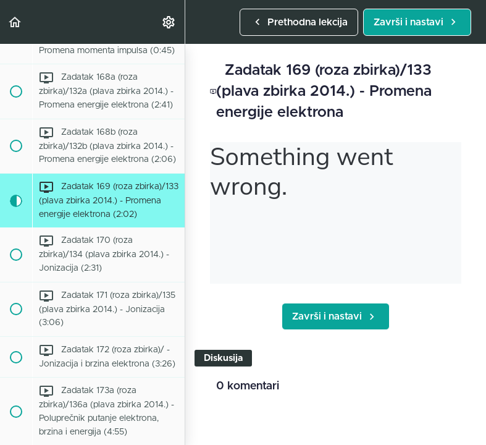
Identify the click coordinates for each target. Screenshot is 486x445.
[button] (15, 22)
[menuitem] (169, 22)
